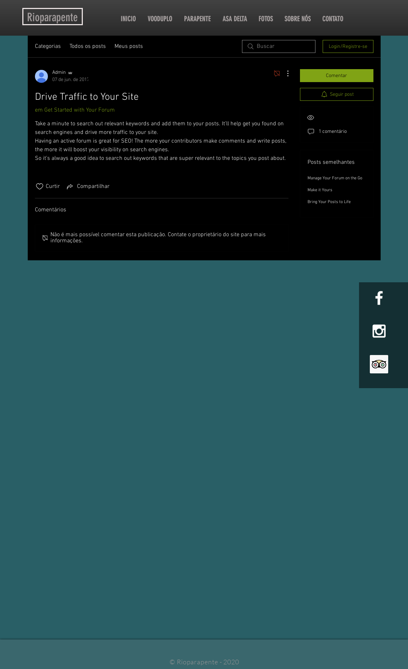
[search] (278, 46)
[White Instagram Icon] (379, 331)
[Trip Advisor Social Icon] (379, 364)
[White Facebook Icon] (379, 298)
